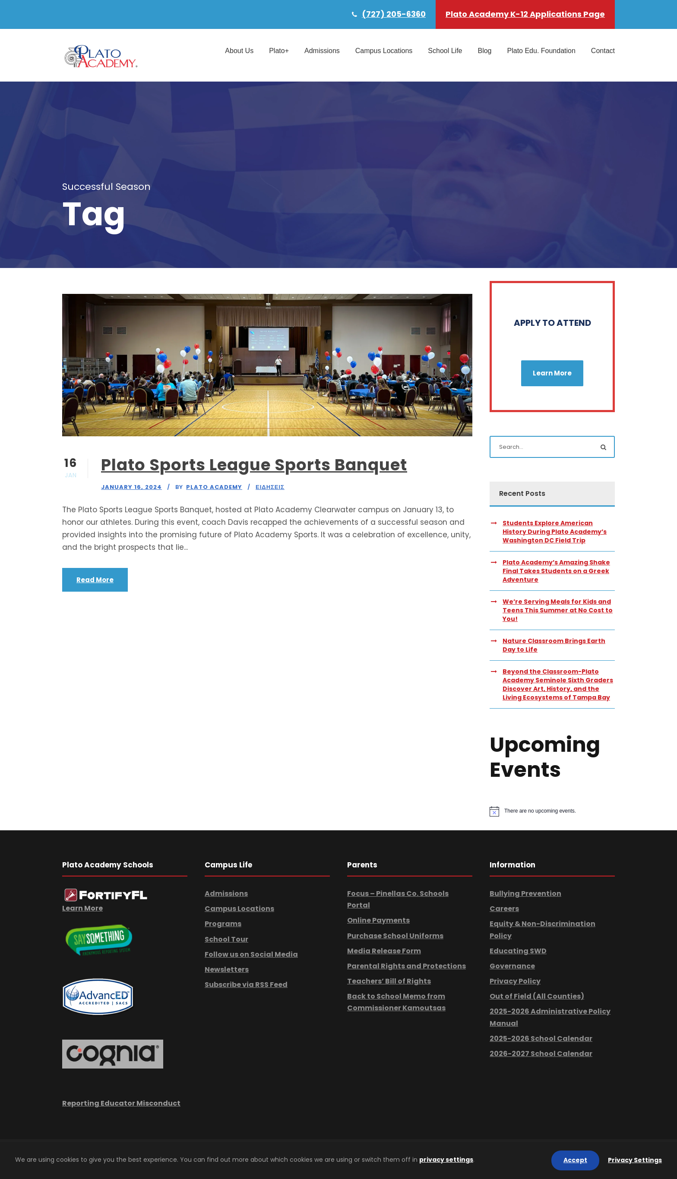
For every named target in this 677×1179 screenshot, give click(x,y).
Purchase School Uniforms (395, 936)
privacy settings (446, 1159)
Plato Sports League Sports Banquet (254, 465)
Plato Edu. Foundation (541, 50)
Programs (223, 924)
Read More (95, 579)
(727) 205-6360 (394, 14)
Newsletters (227, 969)
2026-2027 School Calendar (541, 1054)
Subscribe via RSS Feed (246, 985)
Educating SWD (518, 951)
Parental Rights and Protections (406, 966)
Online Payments (378, 920)
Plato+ (279, 50)
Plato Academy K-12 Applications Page (525, 14)
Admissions (322, 50)
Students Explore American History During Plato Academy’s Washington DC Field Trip (555, 532)
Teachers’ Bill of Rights (389, 981)
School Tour (226, 939)
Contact (603, 50)
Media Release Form (384, 951)
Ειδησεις (270, 487)
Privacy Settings (635, 1160)
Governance (512, 966)
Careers (504, 909)
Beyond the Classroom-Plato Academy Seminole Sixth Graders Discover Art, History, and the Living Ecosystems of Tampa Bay (558, 684)
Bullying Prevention (525, 893)
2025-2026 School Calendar (541, 1038)
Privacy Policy (515, 981)
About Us (239, 50)
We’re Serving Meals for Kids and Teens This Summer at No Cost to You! (558, 610)
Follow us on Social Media (251, 954)
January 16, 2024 (131, 487)
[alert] (552, 811)
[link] (106, 895)
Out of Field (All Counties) (537, 996)
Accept (575, 1160)
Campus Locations (384, 50)
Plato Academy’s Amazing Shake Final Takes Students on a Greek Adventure (556, 571)
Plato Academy (214, 487)
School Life (445, 50)
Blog (484, 50)
